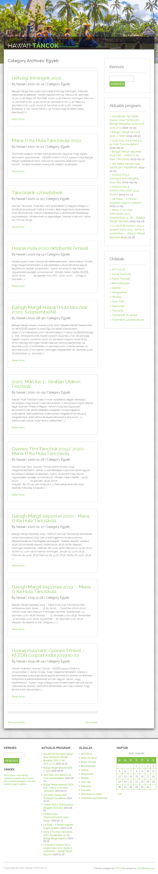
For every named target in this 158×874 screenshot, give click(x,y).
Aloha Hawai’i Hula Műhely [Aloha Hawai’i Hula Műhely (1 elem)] (16, 775)
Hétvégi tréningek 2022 (36, 78)
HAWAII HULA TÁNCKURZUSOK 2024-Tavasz (124, 190)
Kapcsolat (118, 306)
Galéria (116, 287)
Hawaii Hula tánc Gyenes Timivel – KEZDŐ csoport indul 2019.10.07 (48, 653)
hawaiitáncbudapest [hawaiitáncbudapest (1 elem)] (17, 781)
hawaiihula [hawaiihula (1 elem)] (8, 778)
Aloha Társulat (121, 278)
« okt (119, 794)
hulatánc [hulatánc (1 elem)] (8, 784)
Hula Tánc (118, 301)
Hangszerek (119, 292)
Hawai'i (33, 45)
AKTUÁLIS (118, 269)
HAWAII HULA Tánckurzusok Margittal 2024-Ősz (124, 178)
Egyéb (65, 84)
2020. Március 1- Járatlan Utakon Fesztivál (46, 384)
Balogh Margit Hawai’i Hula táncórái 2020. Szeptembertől (49, 310)
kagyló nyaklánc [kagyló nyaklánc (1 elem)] (19, 784)
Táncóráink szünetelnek (37, 192)
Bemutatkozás (121, 283)
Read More (18, 119)
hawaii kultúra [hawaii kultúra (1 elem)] (20, 778)
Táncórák (118, 310)
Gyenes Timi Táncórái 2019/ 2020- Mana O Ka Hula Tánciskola (48, 451)
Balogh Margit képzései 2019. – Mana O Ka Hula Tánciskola (51, 589)
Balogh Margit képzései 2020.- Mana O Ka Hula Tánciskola (50, 518)
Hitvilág (116, 296)
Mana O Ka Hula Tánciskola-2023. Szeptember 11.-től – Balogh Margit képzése (58, 835)
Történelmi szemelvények (128, 319)
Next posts (91, 722)
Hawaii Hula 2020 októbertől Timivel (50, 248)
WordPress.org (145, 868)
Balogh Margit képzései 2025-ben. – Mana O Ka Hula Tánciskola (125, 155)
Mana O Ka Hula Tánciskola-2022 (47, 140)
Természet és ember (125, 315)
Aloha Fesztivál (121, 274)
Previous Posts (16, 722)
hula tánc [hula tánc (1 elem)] (31, 781)
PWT (118, 868)
